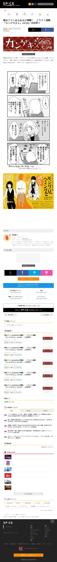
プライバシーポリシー (48, 543)
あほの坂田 (46, 503)
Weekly (28, 410)
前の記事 (9, 314)
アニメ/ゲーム (23, 506)
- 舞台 (31, 527)
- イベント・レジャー (34, 529)
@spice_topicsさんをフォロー (11, 532)
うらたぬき (36, 503)
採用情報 (33, 543)
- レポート (46, 532)
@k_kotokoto (25, 238)
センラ (13, 506)
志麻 (7, 506)
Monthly (45, 410)
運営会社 (6, 543)
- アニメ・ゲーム (33, 534)
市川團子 (33, 506)
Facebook (8, 527)
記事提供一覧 (13, 543)
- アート (31, 536)
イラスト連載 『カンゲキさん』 (14, 325)
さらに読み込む (33, 493)
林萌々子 (18, 503)
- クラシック (32, 532)
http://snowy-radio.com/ (27, 239)
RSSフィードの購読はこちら (29, 279)
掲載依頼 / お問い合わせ (23, 543)
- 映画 (31, 540)
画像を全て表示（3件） (28, 54)
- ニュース (46, 527)
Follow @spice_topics (15, 292)
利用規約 (39, 543)
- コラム (46, 534)
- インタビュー (47, 529)
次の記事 (48, 314)
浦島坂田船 (27, 503)
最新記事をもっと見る (47, 447)
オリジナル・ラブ (43, 506)
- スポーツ (32, 538)
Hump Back (9, 503)
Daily (11, 410)
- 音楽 (31, 525)
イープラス (6, 514)
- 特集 (45, 536)
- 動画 (45, 525)
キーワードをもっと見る (46, 510)
